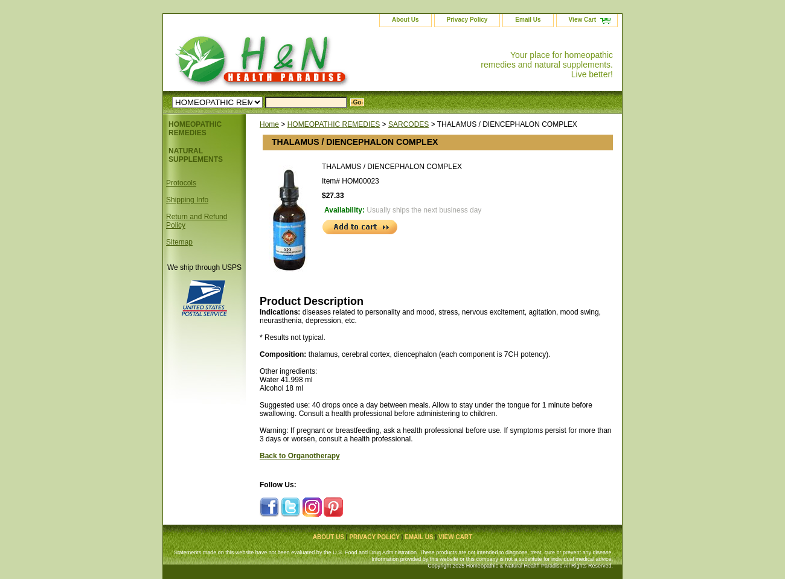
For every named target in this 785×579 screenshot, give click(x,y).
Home (269, 124)
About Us (405, 19)
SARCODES (408, 124)
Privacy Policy (467, 19)
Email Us (527, 19)
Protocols (181, 183)
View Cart (582, 19)
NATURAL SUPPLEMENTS (195, 155)
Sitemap (179, 242)
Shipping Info (187, 200)
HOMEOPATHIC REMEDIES (333, 124)
